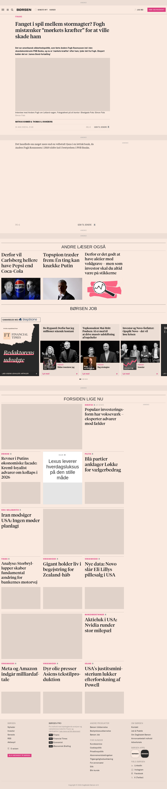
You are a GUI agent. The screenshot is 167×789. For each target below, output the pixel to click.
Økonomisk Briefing (60, 746)
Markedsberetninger (94, 614)
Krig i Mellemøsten (10, 510)
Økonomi (5, 454)
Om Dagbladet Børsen (141, 734)
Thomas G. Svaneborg (42, 122)
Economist (56, 742)
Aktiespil (11, 742)
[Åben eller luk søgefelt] (12, 10)
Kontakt (134, 727)
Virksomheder (49, 559)
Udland (88, 663)
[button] (8, 10)
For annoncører (96, 763)
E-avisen (14, 748)
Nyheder (11, 727)
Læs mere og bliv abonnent (69, 731)
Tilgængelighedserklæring (101, 759)
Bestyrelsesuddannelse (100, 731)
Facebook (137, 773)
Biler (61, 455)
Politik (88, 454)
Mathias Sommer (22, 122)
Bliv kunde (94, 770)
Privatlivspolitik (96, 751)
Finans (18, 17)
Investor (89, 405)
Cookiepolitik (96, 747)
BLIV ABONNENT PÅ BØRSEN (19, 755)
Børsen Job (95, 734)
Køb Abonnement (156, 10)
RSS (9, 738)
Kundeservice (96, 744)
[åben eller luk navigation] (3, 10)
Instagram (137, 769)
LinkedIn (136, 765)
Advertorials (136, 742)
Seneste (11, 734)
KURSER (52, 10)
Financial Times (58, 738)
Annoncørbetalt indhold (141, 738)
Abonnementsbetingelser (101, 755)
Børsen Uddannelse (99, 727)
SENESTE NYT (40, 9)
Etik (91, 766)
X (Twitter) (137, 777)
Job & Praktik (137, 731)
